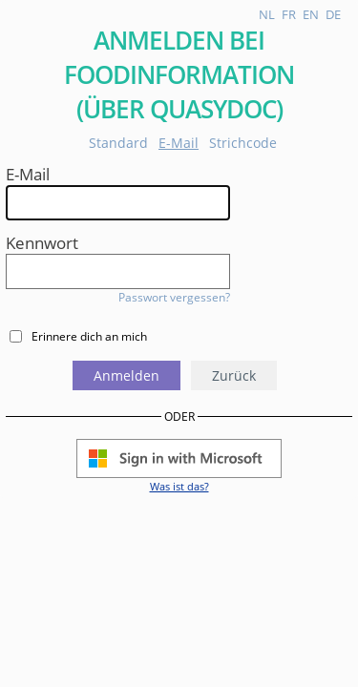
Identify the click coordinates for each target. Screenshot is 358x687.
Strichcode (243, 143)
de (333, 14)
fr (289, 14)
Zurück (234, 375)
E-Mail (178, 143)
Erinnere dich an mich (89, 336)
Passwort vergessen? (174, 297)
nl (267, 14)
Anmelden (126, 375)
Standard (118, 143)
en (311, 14)
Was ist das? (179, 486)
